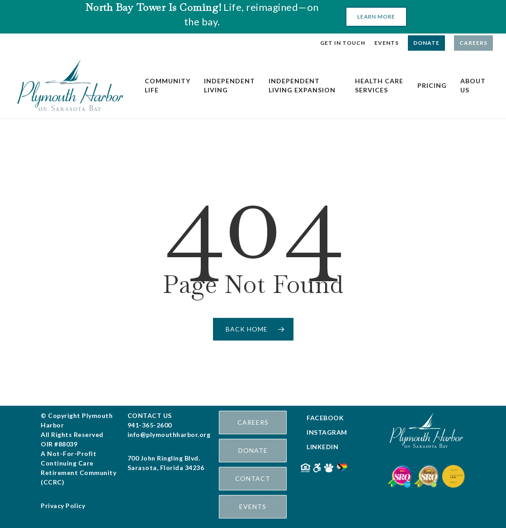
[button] (376, 17)
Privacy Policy (63, 505)
